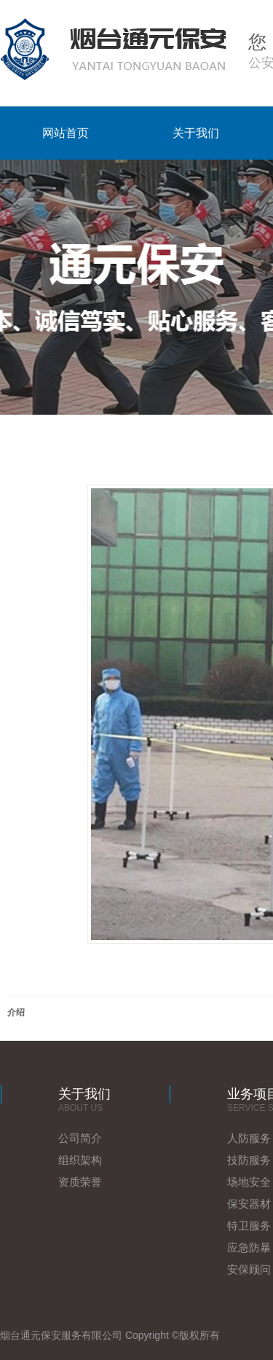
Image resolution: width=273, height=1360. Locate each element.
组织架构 (80, 1160)
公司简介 (80, 1138)
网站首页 (65, 133)
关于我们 (196, 133)
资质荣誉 (80, 1182)
